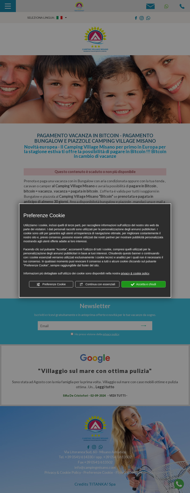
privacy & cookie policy (135, 273)
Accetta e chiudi (143, 284)
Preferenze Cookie (51, 284)
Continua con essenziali (97, 284)
